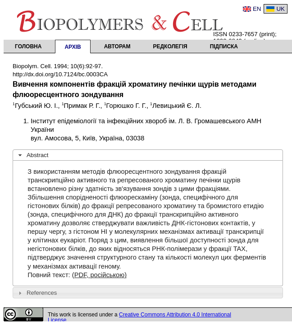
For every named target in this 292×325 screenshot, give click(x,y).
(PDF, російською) (99, 275)
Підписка (224, 46)
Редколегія (170, 46)
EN (257, 8)
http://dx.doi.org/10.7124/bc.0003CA (60, 74)
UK (280, 8)
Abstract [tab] (32, 155)
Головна (28, 46)
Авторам (117, 46)
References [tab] (36, 293)
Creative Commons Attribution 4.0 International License (139, 317)
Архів (72, 47)
